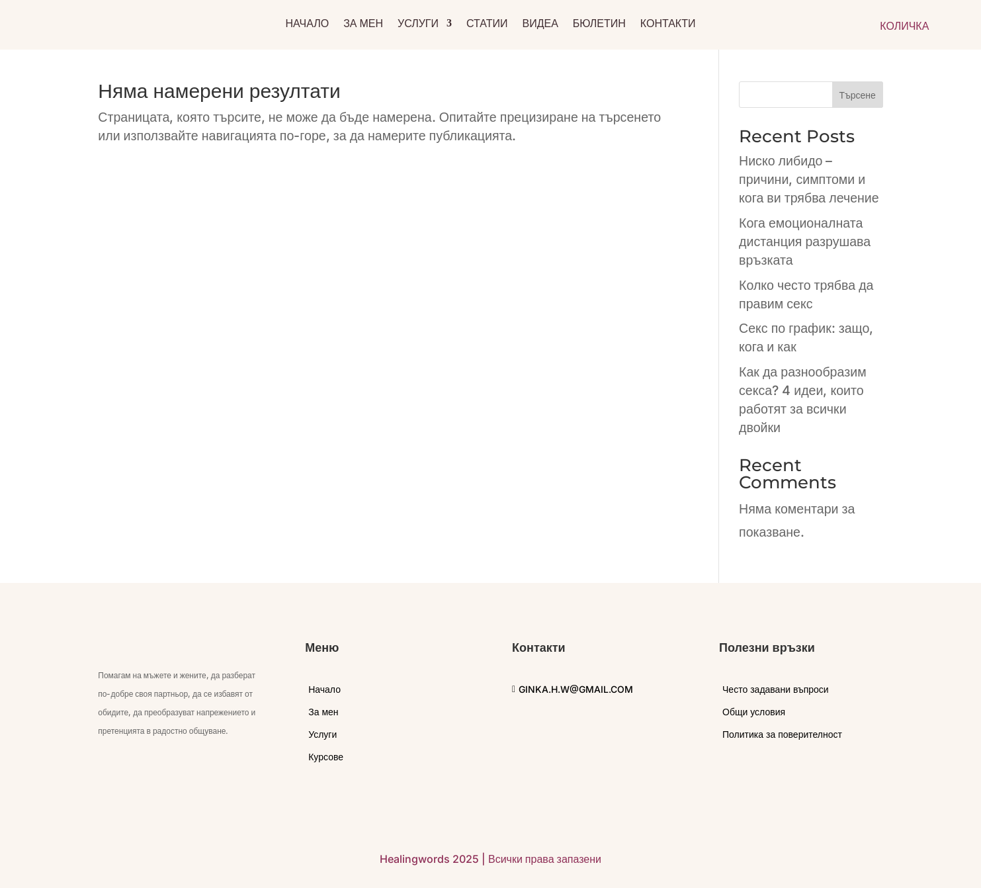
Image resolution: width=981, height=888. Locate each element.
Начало (307, 24)
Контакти (668, 24)
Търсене (857, 95)
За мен (363, 24)
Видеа (540, 24)
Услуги (418, 24)
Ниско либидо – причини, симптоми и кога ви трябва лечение (809, 179)
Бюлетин (599, 24)
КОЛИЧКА (904, 25)
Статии (486, 24)
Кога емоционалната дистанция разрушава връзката (805, 241)
